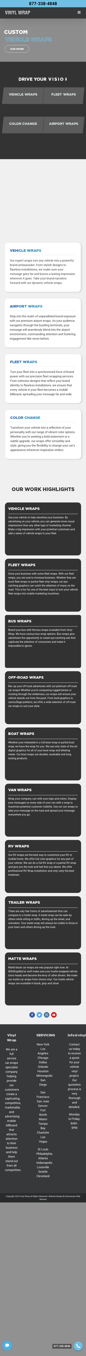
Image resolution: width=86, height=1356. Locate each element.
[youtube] (54, 1015)
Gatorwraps (70, 1196)
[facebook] (32, 1015)
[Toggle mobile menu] (79, 12)
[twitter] (39, 1015)
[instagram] (46, 1015)
